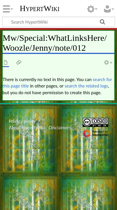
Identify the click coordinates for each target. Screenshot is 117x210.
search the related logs (86, 85)
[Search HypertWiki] (58, 21)
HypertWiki (40, 8)
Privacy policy (22, 121)
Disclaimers (60, 127)
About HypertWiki (26, 127)
